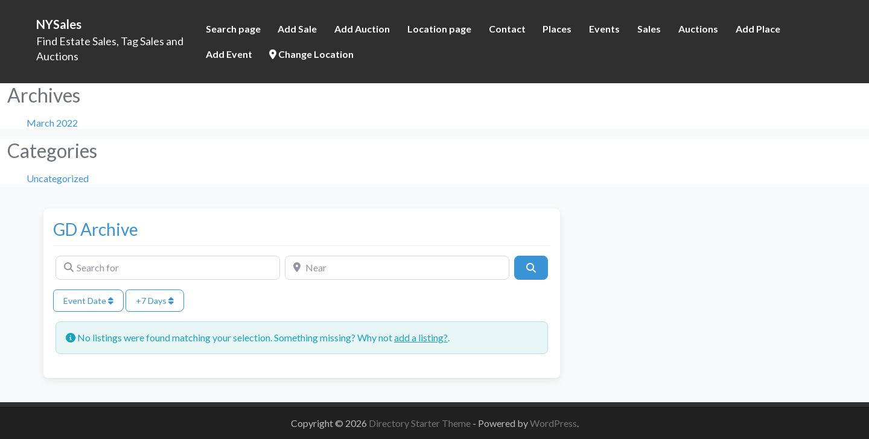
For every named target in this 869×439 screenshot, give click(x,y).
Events (604, 28)
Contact (507, 28)
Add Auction (362, 28)
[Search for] (168, 268)
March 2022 (52, 122)
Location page (439, 28)
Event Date (88, 300)
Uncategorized (58, 178)
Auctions (698, 28)
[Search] (531, 268)
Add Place (758, 28)
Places (557, 28)
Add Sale (297, 28)
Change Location (311, 54)
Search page (233, 28)
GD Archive (95, 229)
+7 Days (155, 300)
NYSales (58, 24)
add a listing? (421, 337)
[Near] (397, 268)
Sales (649, 28)
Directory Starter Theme (421, 423)
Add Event (229, 54)
